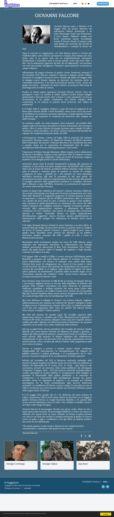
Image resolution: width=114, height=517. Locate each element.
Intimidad (27, 488)
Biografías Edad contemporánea (29, 9)
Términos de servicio (12, 488)
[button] (35, 3)
